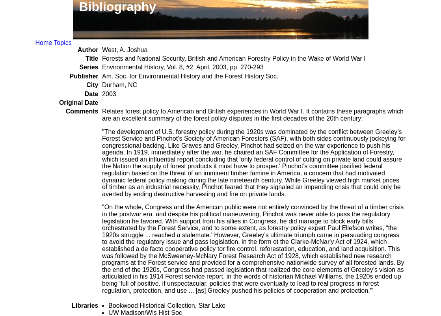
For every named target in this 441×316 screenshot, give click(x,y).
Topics (62, 42)
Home (43, 42)
